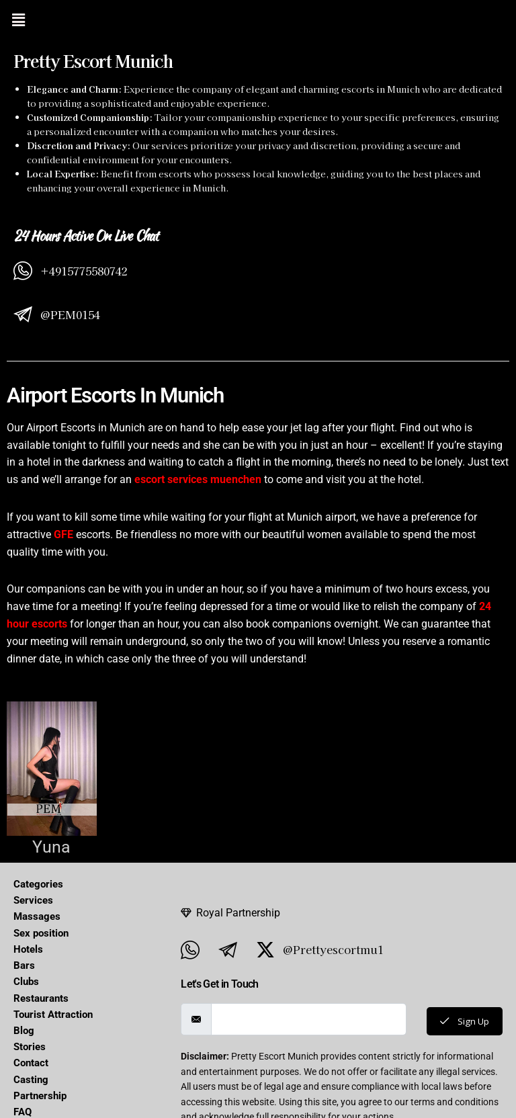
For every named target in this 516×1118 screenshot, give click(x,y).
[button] (18, 19)
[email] (307, 1019)
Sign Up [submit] (463, 1021)
